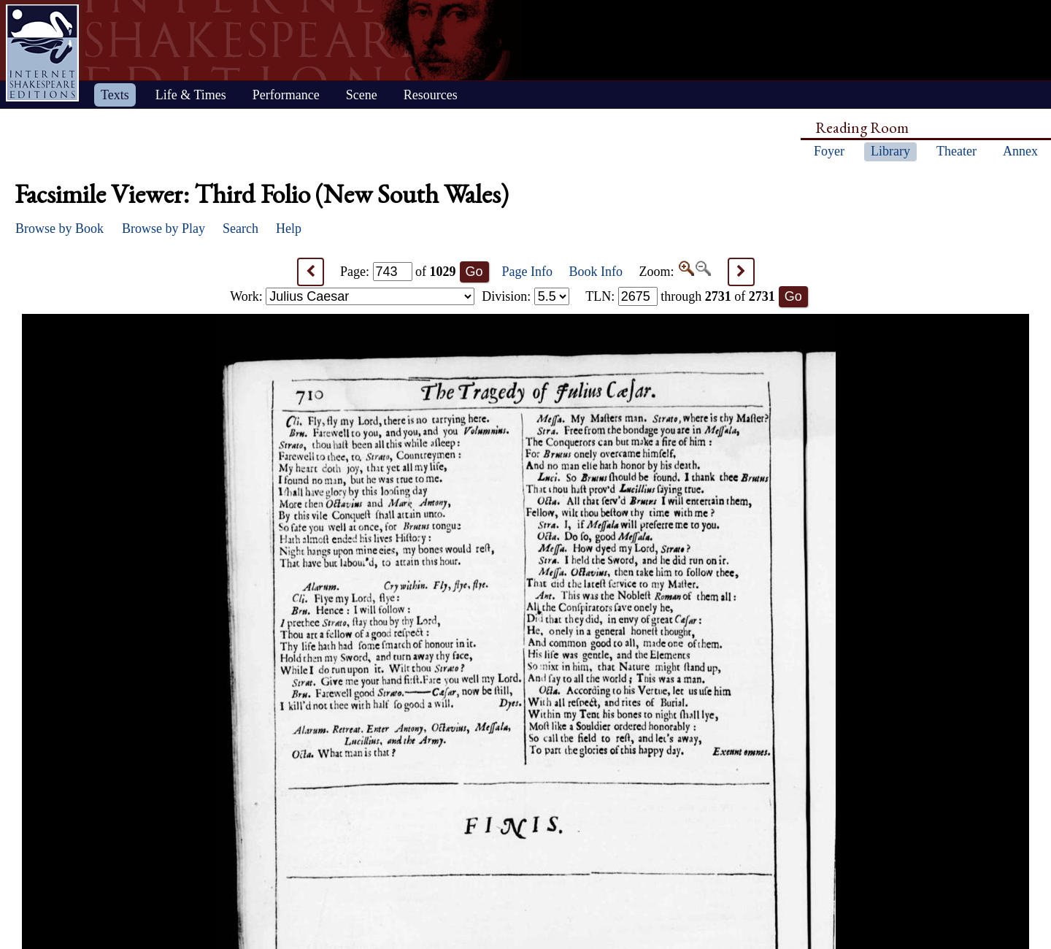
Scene (361, 95)
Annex (1020, 151)
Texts (115, 95)
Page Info (527, 271)
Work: (352, 296)
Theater (956, 151)
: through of (680, 296)
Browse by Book (59, 228)
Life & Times (190, 95)
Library (890, 151)
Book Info (596, 271)
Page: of (398, 271)
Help (288, 228)
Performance (286, 95)
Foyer (829, 151)
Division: (525, 296)
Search (240, 228)
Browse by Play (163, 228)
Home (42, 52)
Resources (431, 95)
